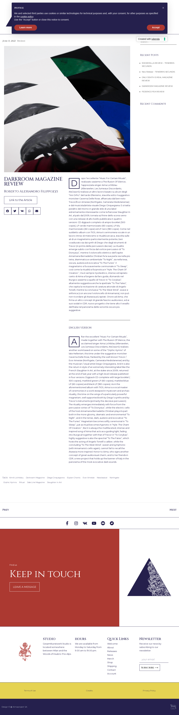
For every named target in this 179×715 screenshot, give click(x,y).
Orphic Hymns (10, 482)
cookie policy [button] (26, 16)
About (110, 647)
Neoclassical (102, 478)
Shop (110, 662)
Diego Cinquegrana (56, 478)
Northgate (114, 478)
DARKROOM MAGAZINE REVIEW (157, 86)
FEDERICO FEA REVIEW (153, 91)
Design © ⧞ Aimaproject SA (14, 707)
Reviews (21, 41)
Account (111, 673)
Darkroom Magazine (35, 478)
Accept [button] (156, 27)
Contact (111, 670)
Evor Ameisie (88, 478)
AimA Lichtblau (16, 478)
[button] (7, 211)
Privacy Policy (149, 690)
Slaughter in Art (54, 482)
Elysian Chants (73, 478)
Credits (89, 690)
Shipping (112, 666)
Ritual (22, 482)
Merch (110, 658)
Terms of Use (30, 690)
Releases (112, 651)
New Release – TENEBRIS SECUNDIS (158, 72)
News (110, 655)
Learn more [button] (25, 27)
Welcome (112, 644)
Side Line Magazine (36, 482)
